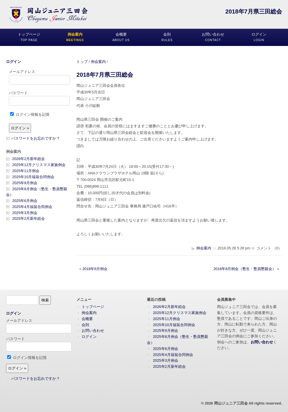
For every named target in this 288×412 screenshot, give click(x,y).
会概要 (87, 319)
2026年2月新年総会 (28, 159)
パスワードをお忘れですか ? (35, 138)
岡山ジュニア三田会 (231, 403)
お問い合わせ (93, 330)
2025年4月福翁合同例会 (32, 207)
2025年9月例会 (25, 183)
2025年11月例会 (26, 171)
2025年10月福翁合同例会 (33, 177)
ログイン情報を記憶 (29, 114)
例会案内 (98, 61)
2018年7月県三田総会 (104, 74)
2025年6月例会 (25, 201)
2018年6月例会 (95, 269)
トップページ (93, 307)
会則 (85, 325)
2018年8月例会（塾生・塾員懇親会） (245, 269)
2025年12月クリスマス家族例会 (39, 165)
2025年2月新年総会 (28, 218)
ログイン (13, 61)
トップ (82, 61)
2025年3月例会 (25, 213)
